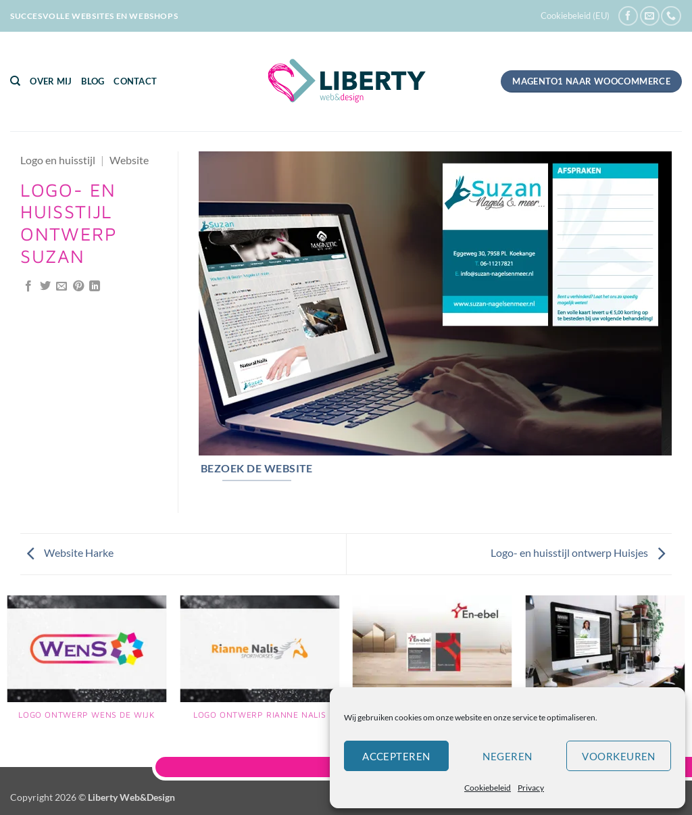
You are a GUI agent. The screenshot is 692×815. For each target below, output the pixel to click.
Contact (135, 81)
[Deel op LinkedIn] (94, 286)
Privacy (531, 788)
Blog (92, 81)
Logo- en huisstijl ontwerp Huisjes (578, 552)
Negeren (507, 756)
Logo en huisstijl (57, 159)
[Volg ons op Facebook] (628, 16)
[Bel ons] (671, 16)
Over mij (51, 81)
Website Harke (70, 552)
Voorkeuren (619, 756)
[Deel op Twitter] (45, 286)
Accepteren (396, 756)
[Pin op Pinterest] (78, 286)
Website (129, 159)
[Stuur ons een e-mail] (650, 16)
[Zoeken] (15, 81)
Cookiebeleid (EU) (575, 15)
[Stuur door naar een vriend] (61, 286)
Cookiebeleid (487, 788)
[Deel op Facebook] (28, 286)
